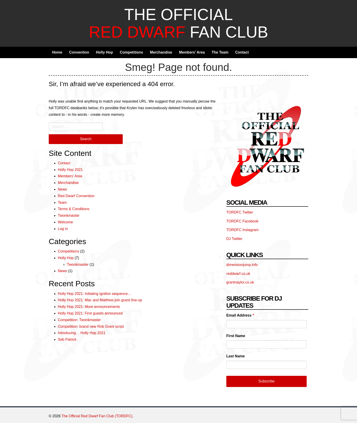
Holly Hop (104, 52)
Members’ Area (192, 52)
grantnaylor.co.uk (240, 282)
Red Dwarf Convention (76, 196)
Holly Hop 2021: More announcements (89, 307)
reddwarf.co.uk (238, 274)
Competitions (131, 52)
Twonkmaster (68, 215)
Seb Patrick (67, 339)
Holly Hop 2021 (70, 170)
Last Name (235, 356)
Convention (79, 52)
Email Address (240, 315)
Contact (242, 52)
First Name (235, 336)
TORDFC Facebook (242, 221)
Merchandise (161, 52)
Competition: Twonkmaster (79, 320)
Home (57, 52)
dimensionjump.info (242, 265)
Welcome (65, 222)
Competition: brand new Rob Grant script (91, 326)
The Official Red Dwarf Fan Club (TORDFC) (96, 416)
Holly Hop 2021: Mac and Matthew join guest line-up (100, 300)
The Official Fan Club (178, 23)
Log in (63, 229)
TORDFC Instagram (242, 230)
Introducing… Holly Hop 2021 (81, 333)
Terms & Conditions (73, 209)
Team (62, 202)
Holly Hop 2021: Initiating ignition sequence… (94, 294)
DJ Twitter (234, 239)
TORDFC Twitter (239, 212)
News (62, 189)
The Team (220, 52)
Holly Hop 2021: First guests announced (90, 313)
